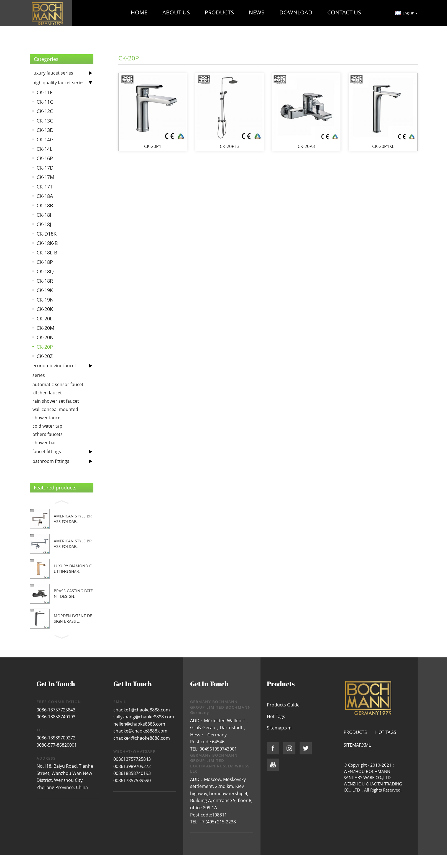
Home (139, 12)
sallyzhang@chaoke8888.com (143, 717)
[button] (61, 501)
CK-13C (45, 120)
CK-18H (45, 214)
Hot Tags (276, 716)
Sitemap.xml (280, 728)
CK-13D (45, 130)
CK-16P (45, 158)
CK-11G (45, 101)
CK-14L (44, 149)
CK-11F (44, 92)
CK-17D (45, 167)
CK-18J (44, 224)
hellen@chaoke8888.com (139, 724)
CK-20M (45, 328)
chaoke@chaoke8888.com (140, 731)
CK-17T (45, 186)
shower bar (44, 443)
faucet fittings (46, 451)
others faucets (47, 434)
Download (295, 12)
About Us (176, 12)
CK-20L (44, 318)
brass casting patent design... (73, 593)
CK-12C (45, 111)
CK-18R (45, 280)
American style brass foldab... (73, 518)
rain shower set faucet (55, 401)
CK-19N (45, 299)
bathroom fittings (50, 461)
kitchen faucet (47, 393)
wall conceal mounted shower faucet (55, 413)
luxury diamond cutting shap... (73, 568)
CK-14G (45, 139)
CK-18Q (45, 271)
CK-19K (45, 290)
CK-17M (45, 177)
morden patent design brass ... (73, 618)
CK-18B (45, 205)
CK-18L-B (47, 252)
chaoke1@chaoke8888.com (141, 710)
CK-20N (45, 337)
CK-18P (45, 262)
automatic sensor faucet (57, 384)
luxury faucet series (52, 73)
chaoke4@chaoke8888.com (141, 738)
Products (219, 12)
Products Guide (283, 705)
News (256, 12)
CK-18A (45, 196)
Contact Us (344, 12)
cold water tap (47, 426)
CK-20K (45, 309)
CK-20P (45, 346)
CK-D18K (47, 233)
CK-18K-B (47, 243)
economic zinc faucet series (54, 370)
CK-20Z (45, 356)
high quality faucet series (58, 83)
